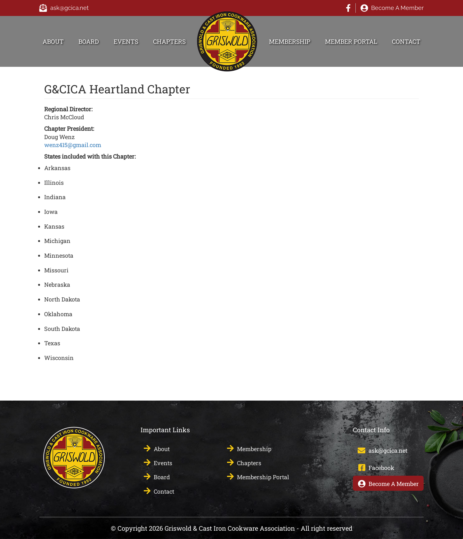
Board (88, 41)
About (53, 41)
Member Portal (351, 41)
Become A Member (397, 7)
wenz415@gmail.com (72, 145)
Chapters (169, 41)
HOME (206, 14)
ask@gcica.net (69, 7)
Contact (406, 41)
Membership (289, 41)
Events (126, 41)
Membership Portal (263, 477)
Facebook (348, 8)
